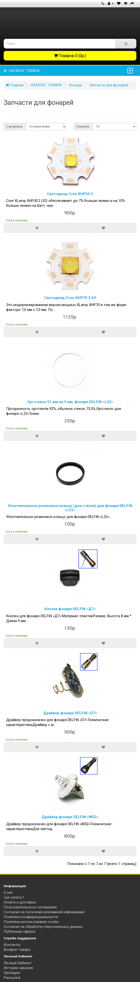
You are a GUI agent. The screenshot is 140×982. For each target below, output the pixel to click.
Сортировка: (14, 126)
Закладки (12, 973)
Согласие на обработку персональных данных (43, 926)
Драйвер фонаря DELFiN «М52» (70, 817)
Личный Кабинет (18, 963)
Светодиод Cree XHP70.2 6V (70, 298)
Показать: (83, 126)
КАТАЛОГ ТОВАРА (22, 71)
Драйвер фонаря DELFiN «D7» (70, 713)
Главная (14, 85)
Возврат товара (17, 949)
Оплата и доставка (20, 902)
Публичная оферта (19, 931)
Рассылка (12, 977)
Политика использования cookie (31, 922)
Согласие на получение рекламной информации (44, 912)
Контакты (12, 944)
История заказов (18, 968)
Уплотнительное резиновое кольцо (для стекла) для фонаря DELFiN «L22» (70, 508)
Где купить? (14, 897)
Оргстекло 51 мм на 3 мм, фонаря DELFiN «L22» (70, 402)
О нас (8, 892)
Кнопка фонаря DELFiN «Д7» (70, 609)
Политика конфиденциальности (31, 917)
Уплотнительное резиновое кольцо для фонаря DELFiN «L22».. (58, 517)
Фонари (75, 85)
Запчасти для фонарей (108, 85)
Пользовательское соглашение (30, 907)
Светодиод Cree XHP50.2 (70, 194)
